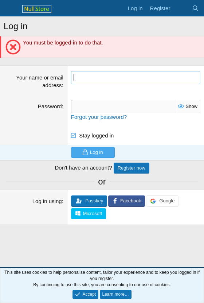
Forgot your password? (99, 117)
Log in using (47, 201)
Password (50, 106)
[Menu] (10, 8)
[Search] (195, 8)
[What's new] (181, 8)
